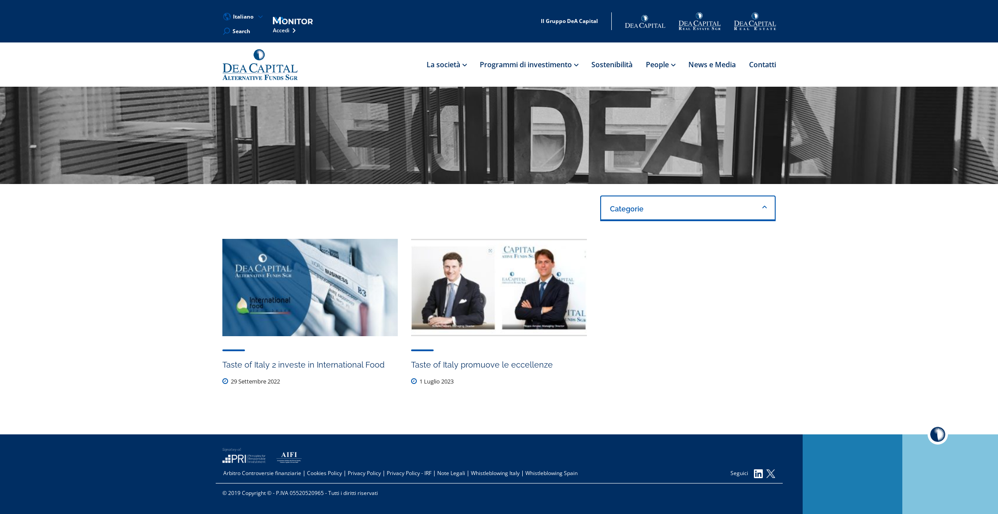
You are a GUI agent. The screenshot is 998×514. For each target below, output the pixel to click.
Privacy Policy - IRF (409, 473)
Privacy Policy (364, 473)
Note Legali (451, 473)
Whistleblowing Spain (551, 473)
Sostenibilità (612, 64)
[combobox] (688, 208)
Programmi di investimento (529, 64)
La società (446, 64)
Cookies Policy (324, 473)
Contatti (762, 64)
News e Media (712, 64)
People (660, 64)
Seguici (746, 473)
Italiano (243, 17)
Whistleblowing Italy (495, 473)
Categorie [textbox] (627, 209)
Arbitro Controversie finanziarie (262, 473)
